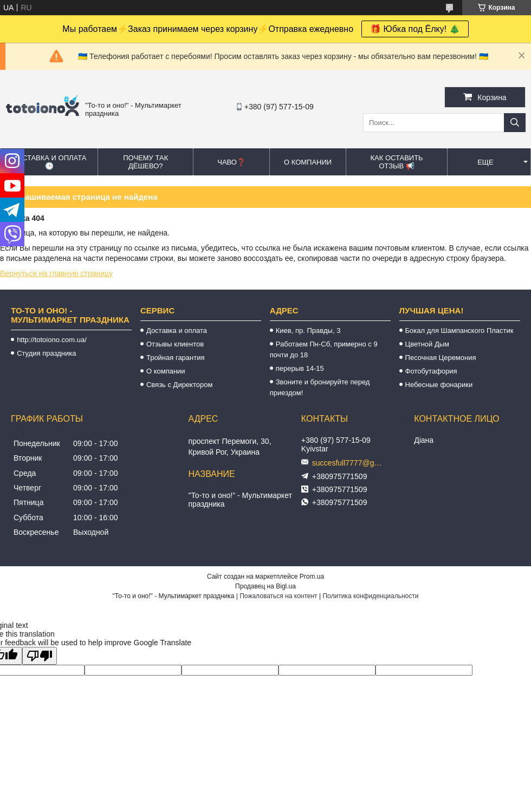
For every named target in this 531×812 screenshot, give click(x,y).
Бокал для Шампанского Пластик (459, 330)
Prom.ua (312, 576)
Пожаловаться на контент (278, 596)
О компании (308, 162)
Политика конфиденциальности (370, 596)
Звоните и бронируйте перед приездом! (320, 387)
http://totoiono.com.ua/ (52, 340)
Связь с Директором (179, 385)
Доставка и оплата (176, 330)
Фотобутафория (431, 371)
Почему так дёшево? (145, 162)
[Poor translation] (39, 656)
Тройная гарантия (175, 357)
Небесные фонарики (439, 385)
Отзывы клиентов (175, 344)
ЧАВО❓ (231, 162)
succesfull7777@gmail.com (350, 463)
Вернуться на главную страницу (56, 273)
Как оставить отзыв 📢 (396, 162)
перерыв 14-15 (300, 368)
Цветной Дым (427, 344)
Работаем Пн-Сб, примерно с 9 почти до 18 (324, 349)
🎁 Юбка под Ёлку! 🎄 (415, 29)
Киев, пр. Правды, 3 (308, 330)
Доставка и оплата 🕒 (49, 162)
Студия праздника (46, 353)
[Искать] (515, 122)
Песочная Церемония (440, 357)
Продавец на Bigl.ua (265, 586)
